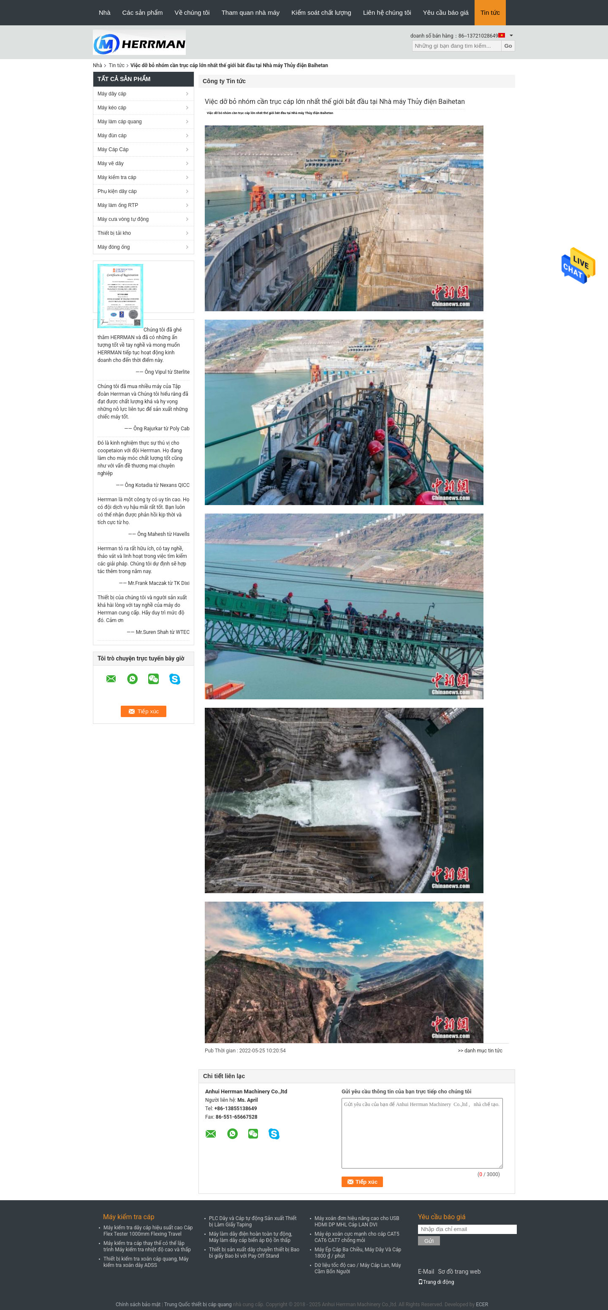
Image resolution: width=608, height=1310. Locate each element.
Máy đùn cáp (112, 136)
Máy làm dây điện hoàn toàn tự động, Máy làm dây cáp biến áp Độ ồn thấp (250, 1237)
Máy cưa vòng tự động (123, 219)
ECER (482, 1304)
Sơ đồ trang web (459, 1271)
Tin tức (490, 12)
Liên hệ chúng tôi (387, 12)
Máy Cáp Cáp (113, 149)
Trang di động (436, 1282)
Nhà (105, 12)
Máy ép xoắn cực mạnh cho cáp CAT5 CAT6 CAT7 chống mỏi (357, 1237)
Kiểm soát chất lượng (321, 12)
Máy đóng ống (114, 247)
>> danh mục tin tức (480, 1051)
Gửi (429, 1241)
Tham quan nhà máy (251, 12)
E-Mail (426, 1271)
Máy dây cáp (112, 94)
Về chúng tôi (192, 12)
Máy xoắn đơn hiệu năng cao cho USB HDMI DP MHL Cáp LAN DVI (357, 1221)
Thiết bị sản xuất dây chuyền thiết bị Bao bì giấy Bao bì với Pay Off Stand (254, 1253)
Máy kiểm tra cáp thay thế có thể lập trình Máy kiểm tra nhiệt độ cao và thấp (147, 1246)
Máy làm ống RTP (118, 205)
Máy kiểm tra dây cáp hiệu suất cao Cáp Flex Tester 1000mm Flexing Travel (148, 1231)
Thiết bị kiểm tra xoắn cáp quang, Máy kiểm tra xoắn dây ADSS (145, 1262)
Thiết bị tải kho (114, 233)
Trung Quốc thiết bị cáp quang (198, 1304)
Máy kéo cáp (112, 108)
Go (508, 46)
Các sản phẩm (142, 12)
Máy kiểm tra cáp (117, 177)
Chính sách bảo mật (138, 1304)
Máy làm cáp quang (120, 122)
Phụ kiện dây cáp (117, 191)
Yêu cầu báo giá (446, 12)
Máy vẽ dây (111, 163)
